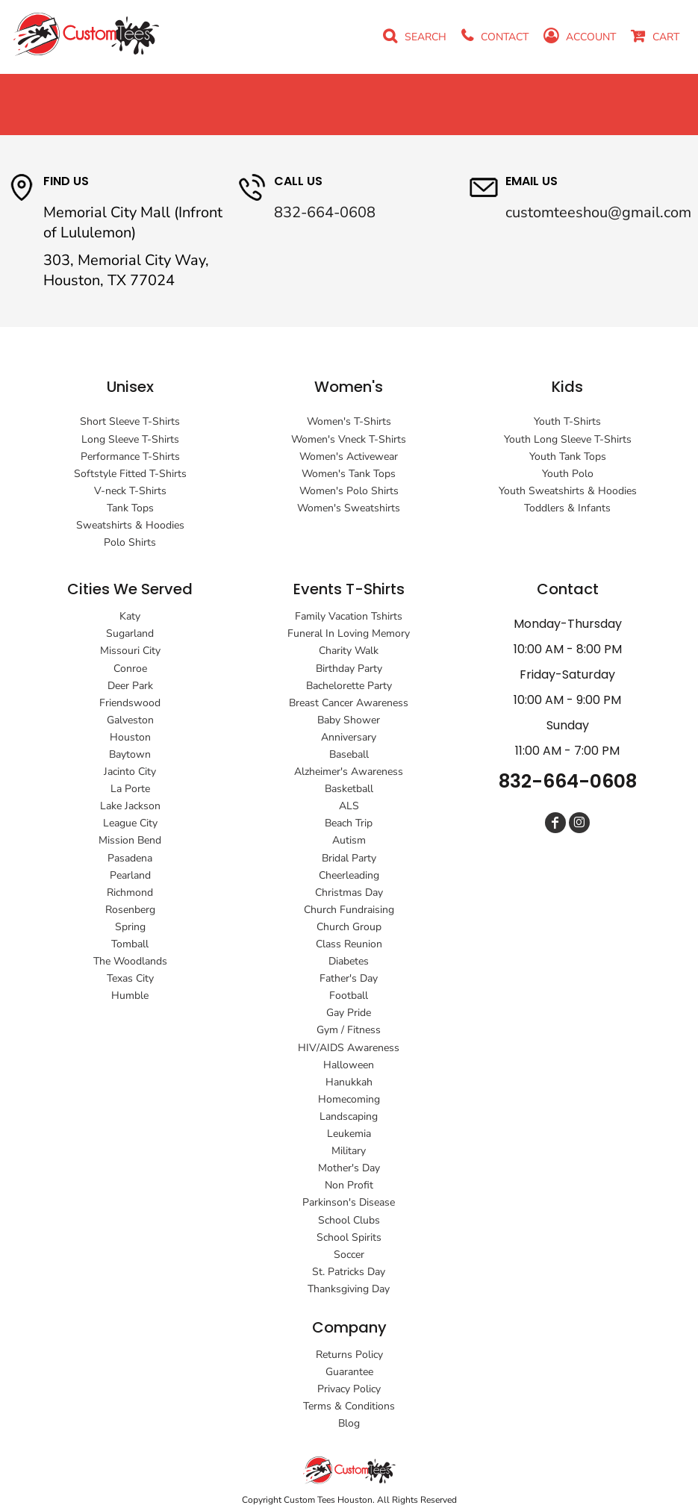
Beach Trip (349, 823)
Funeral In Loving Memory (348, 633)
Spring (130, 927)
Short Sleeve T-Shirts (130, 421)
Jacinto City (130, 771)
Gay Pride (348, 1013)
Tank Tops (130, 508)
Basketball (349, 789)
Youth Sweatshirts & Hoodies (568, 491)
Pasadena (129, 858)
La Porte (130, 789)
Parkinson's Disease (348, 1202)
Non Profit (349, 1185)
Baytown (130, 754)
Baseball (349, 754)
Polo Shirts (130, 542)
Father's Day (349, 978)
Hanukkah (349, 1082)
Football (348, 995)
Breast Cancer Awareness (348, 703)
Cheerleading (349, 875)
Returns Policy (349, 1354)
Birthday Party (349, 668)
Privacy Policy (349, 1389)
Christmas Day (349, 892)
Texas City (130, 978)
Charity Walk (348, 651)
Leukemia (349, 1134)
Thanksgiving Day (349, 1289)
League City (130, 823)
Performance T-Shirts (130, 456)
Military (348, 1151)
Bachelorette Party (349, 686)
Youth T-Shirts (567, 421)
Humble (130, 995)
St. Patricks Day (348, 1272)
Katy (129, 616)
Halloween (348, 1065)
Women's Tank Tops (349, 474)
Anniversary (348, 737)
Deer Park (130, 686)
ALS (349, 806)
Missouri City (130, 651)
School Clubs (349, 1220)
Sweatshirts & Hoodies (130, 525)
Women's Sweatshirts (348, 508)
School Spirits (349, 1237)
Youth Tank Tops (567, 456)
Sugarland (130, 633)
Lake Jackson (130, 806)
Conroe (130, 668)
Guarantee (349, 1372)
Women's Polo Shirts (349, 491)
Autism (349, 840)
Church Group (349, 927)
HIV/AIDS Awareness (348, 1048)
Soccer (349, 1254)
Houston (130, 737)
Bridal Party (349, 858)
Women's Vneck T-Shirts (348, 439)
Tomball (130, 944)
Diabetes (348, 961)
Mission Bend (130, 840)
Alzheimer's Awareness (348, 771)
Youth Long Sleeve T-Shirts (568, 439)
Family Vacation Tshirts (348, 616)
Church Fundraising (349, 910)
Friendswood (130, 703)
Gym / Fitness (349, 1030)
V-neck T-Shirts (130, 491)
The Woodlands (130, 961)
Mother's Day (349, 1168)
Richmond (130, 892)
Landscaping (349, 1116)
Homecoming (349, 1099)
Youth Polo (567, 474)
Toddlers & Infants (567, 508)
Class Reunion (349, 944)
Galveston (130, 720)
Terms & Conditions (349, 1406)
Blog (349, 1423)
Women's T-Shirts (349, 421)
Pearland (130, 875)
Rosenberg (130, 910)
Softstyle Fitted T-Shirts (130, 474)
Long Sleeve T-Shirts (130, 439)
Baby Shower (348, 720)
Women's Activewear (348, 456)
